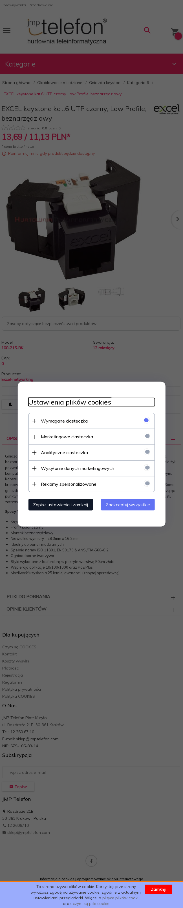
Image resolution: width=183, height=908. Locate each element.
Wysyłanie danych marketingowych (76, 468)
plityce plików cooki (120, 897)
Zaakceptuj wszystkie (129, 504)
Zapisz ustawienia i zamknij (59, 504)
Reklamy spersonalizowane (67, 484)
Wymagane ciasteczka (62, 420)
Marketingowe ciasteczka (65, 436)
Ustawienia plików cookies (68, 402)
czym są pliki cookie (91, 903)
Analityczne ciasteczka (63, 452)
